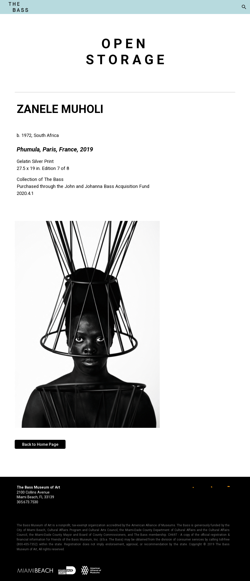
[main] (124, 52)
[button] (244, 7)
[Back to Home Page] (40, 444)
